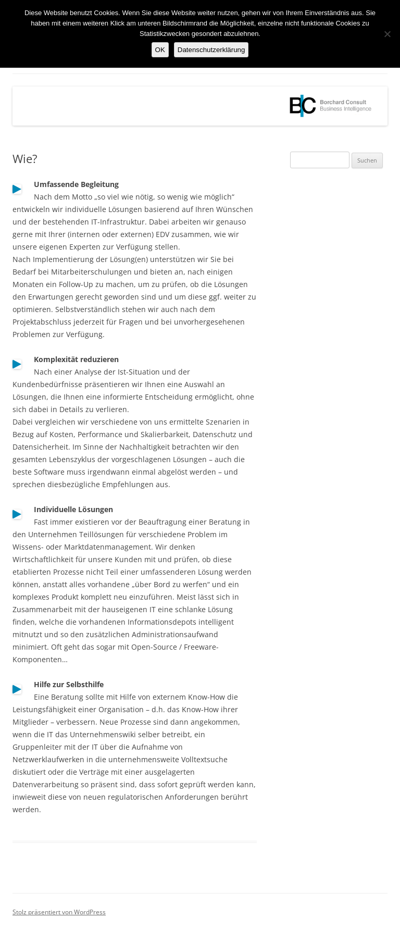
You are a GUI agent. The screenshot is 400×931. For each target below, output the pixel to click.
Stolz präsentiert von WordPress (59, 912)
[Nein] (387, 34)
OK (160, 50)
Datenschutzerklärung (211, 50)
